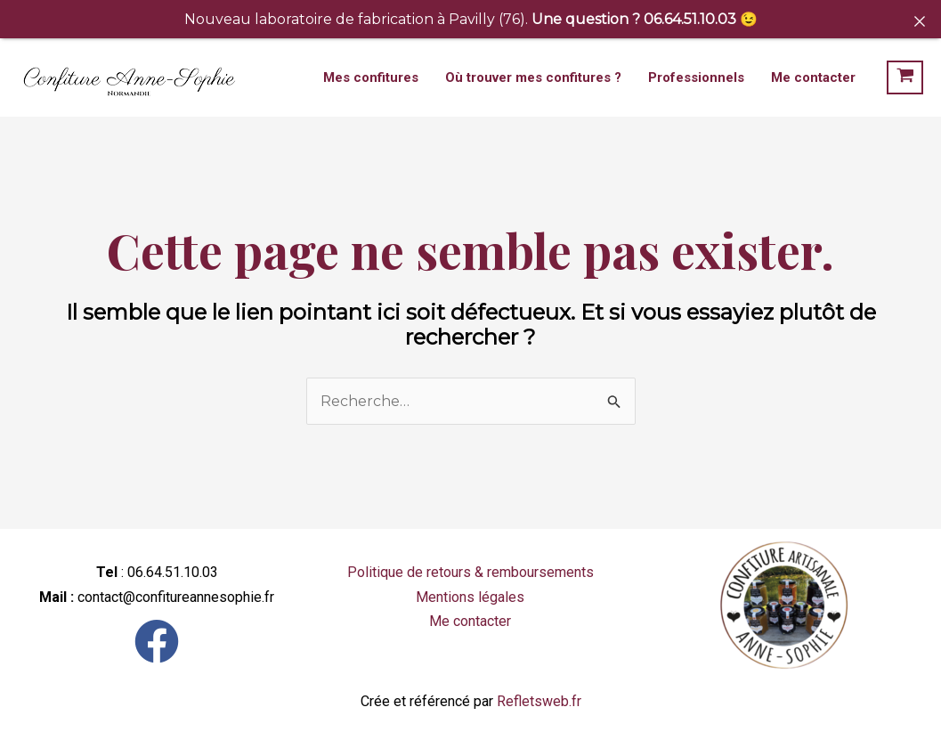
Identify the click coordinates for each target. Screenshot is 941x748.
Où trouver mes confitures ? (533, 77)
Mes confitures (370, 77)
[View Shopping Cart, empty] (905, 77)
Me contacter (813, 77)
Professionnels (696, 77)
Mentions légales (470, 597)
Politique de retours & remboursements (470, 572)
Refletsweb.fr (539, 701)
